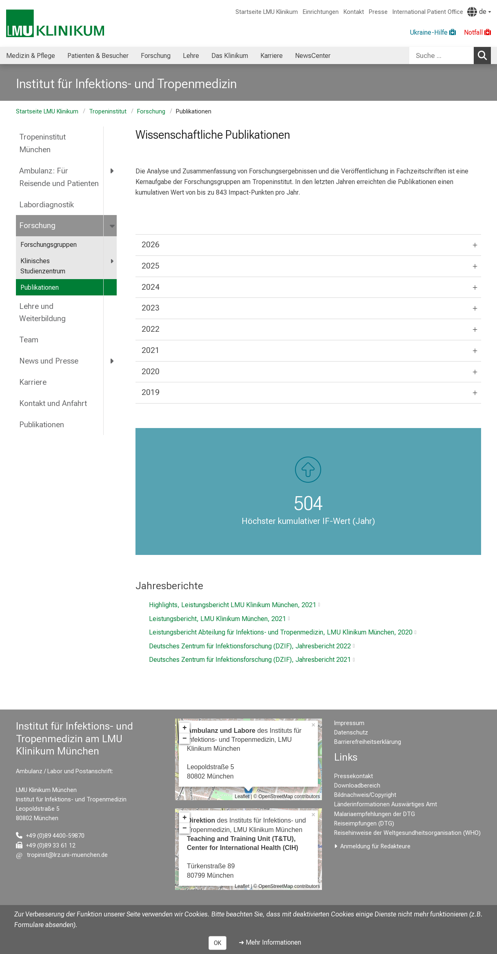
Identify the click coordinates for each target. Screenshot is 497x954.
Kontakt (354, 12)
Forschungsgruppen (48, 244)
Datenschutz (351, 732)
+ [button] (184, 728)
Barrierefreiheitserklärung (367, 742)
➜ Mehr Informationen (270, 942)
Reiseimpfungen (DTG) (364, 823)
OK (217, 943)
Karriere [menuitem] (271, 56)
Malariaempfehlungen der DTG (374, 814)
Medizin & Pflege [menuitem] (30, 56)
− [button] (184, 738)
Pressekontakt (353, 776)
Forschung (151, 111)
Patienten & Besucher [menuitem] (98, 56)
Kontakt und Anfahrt (53, 403)
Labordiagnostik (46, 204)
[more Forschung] (112, 225)
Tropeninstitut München (42, 143)
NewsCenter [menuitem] (313, 56)
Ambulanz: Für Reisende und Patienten (59, 177)
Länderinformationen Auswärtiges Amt (385, 804)
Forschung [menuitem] (156, 56)
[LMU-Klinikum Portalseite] (55, 23)
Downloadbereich (357, 785)
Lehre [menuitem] (191, 56)
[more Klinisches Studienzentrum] (112, 261)
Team (28, 339)
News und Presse (48, 361)
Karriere (33, 382)
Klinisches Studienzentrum (42, 266)
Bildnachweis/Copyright (365, 795)
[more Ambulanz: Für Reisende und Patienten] (112, 170)
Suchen (484, 55)
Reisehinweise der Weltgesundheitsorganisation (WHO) (407, 833)
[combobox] (450, 55)
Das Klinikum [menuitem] (229, 56)
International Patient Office (428, 12)
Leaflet (242, 796)
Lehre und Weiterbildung (42, 313)
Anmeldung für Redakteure (375, 846)
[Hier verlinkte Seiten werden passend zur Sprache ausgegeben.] (479, 12)
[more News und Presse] (112, 361)
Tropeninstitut (107, 111)
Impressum (349, 723)
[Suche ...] (441, 55)
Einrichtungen (321, 12)
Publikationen (39, 287)
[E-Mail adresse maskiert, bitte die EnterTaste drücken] (62, 855)
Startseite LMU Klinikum (266, 12)
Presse (378, 12)
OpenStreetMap (275, 796)
